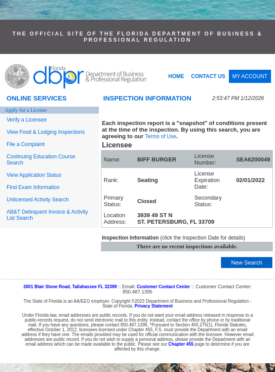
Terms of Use (160, 136)
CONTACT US (208, 76)
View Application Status (34, 175)
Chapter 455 (180, 344)
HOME (176, 76)
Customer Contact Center (163, 286)
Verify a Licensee (27, 120)
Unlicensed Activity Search (38, 200)
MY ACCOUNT (250, 76)
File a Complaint (26, 144)
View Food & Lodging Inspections (46, 132)
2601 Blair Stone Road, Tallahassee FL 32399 (70, 286)
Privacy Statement (153, 306)
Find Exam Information (33, 187)
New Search (246, 262)
